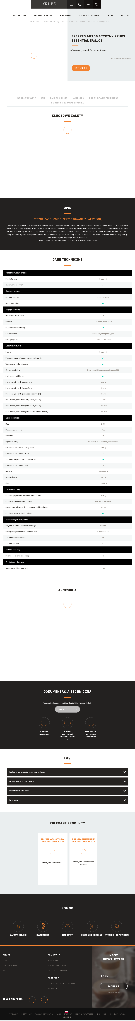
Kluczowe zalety (26, 98)
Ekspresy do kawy (43, 16)
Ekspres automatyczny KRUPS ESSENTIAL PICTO (52, 840)
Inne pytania (15, 800)
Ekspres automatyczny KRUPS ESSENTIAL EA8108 (83, 840)
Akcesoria (79, 98)
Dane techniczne (59, 98)
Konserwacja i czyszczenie (22, 781)
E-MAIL (105, 976)
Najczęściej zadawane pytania (67, 103)
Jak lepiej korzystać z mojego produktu (27, 772)
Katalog (125, 16)
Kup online (66, 16)
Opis (43, 98)
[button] (89, 4)
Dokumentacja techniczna (103, 98)
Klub (110, 16)
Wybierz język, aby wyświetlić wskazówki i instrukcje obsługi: (67, 703)
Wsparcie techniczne (19, 791)
